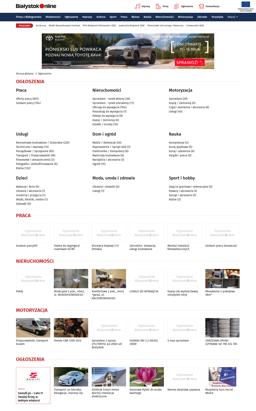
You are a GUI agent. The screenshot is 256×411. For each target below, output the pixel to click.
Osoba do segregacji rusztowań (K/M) (67, 247)
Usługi (173, 111)
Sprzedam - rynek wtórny (108, 98)
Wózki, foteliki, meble (30, 199)
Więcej (233, 16)
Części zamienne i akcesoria (187, 107)
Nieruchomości (165, 16)
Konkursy (41, 25)
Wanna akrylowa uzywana (183, 389)
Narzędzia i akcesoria (106, 159)
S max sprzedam (178, 340)
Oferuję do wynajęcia (105, 107)
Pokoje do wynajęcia (105, 115)
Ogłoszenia (183, 6)
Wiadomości (53, 16)
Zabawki (21, 203)
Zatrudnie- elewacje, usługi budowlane (143, 247)
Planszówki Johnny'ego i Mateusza (165, 25)
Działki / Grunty (102, 124)
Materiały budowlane (106, 155)
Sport (113, 16)
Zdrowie (202, 16)
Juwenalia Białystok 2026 (132, 25)
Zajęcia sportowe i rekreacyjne (188, 186)
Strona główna (25, 73)
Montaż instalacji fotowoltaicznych (178, 247)
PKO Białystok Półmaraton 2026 (99, 25)
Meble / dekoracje (104, 142)
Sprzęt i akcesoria (180, 195)
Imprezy (142, 6)
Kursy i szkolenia (179, 151)
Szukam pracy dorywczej (221, 245)
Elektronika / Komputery (108, 151)
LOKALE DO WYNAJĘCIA (144, 291)
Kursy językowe (178, 147)
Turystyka (217, 16)
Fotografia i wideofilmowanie (34, 164)
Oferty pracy (24, 98)
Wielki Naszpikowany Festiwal (64, 25)
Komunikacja (209, 6)
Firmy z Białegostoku (28, 16)
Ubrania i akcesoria (28, 191)
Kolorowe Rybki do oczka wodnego (146, 391)
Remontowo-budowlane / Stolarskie (39, 142)
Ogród (96, 164)
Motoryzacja (185, 16)
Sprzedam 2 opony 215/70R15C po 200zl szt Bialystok (107, 344)
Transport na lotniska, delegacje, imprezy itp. (69, 391)
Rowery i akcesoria (181, 191)
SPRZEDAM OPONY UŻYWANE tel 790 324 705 (221, 342)
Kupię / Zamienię (103, 120)
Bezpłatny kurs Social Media (219, 391)
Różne (20, 168)
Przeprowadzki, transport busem (32, 342)
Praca (124, 16)
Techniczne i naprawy (29, 147)
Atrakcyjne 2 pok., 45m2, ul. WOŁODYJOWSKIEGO (69, 293)
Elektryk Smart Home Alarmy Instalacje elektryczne (105, 393)
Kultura (101, 16)
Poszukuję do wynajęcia (107, 111)
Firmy (162, 6)
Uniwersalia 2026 (195, 25)
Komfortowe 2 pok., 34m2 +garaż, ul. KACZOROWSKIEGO (108, 295)
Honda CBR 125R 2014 (67, 340)
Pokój (19, 291)
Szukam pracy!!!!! (26, 245)
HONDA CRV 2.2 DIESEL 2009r (144, 342)
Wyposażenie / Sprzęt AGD (109, 147)
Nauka (147, 16)
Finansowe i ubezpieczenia (33, 159)
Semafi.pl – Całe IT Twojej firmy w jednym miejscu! (30, 396)
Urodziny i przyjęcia (29, 195)
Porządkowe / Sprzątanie (32, 151)
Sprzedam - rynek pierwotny (110, 103)
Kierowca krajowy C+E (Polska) (105, 247)
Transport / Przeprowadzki (33, 155)
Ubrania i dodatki (103, 186)
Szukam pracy (25, 103)
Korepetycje (176, 142)
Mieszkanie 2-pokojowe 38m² (220, 293)
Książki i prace (178, 155)
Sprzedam (175, 98)
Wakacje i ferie (25, 186)
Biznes (135, 16)
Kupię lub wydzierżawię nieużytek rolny (182, 293)
